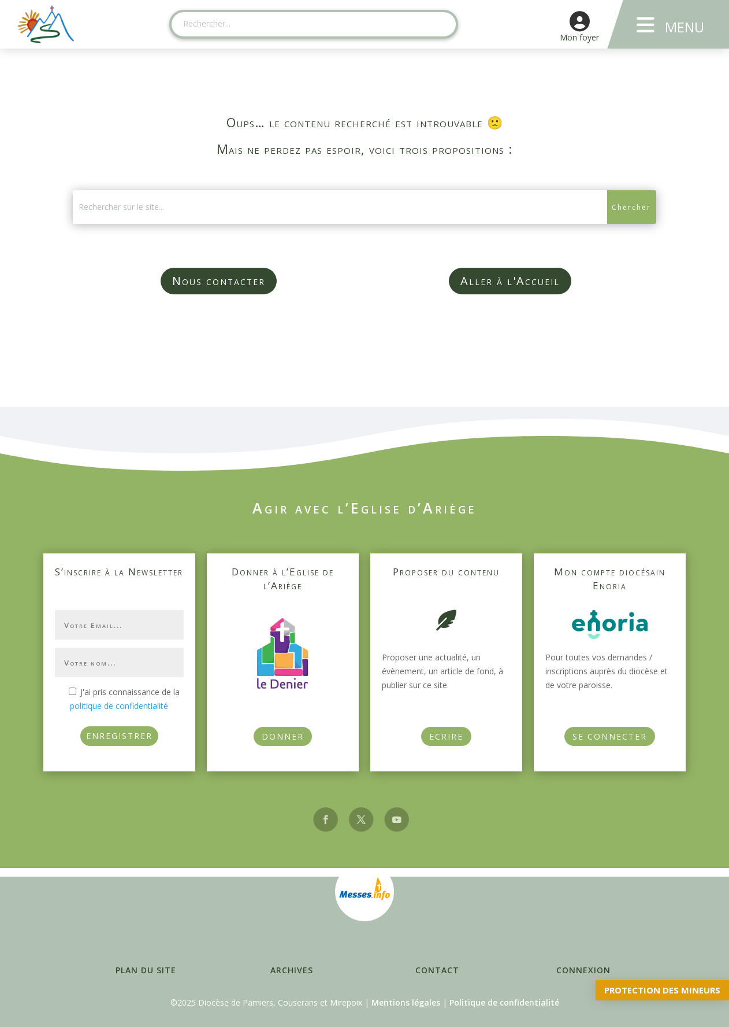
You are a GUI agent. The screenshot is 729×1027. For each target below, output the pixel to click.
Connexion (583, 970)
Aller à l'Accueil (510, 281)
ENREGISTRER (119, 735)
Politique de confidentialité (504, 1002)
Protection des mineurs (662, 990)
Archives (291, 970)
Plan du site (146, 970)
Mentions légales (405, 1002)
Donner (283, 736)
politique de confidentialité (119, 705)
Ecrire (446, 736)
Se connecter (609, 736)
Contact (437, 970)
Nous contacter (218, 281)
